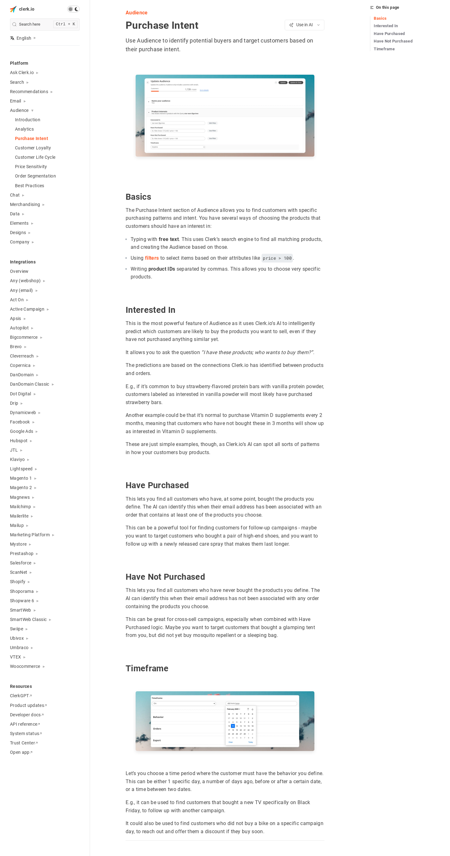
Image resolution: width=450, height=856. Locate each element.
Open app (21, 752)
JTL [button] (14, 450)
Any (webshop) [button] (25, 280)
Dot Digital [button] (20, 393)
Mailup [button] (17, 525)
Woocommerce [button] (25, 666)
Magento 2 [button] (21, 487)
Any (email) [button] (21, 290)
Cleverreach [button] (22, 355)
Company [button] (19, 241)
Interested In (386, 25)
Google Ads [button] (21, 431)
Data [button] (15, 213)
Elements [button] (19, 223)
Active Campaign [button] (27, 309)
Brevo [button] (16, 346)
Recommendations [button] (29, 91)
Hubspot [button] (19, 440)
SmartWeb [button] (20, 610)
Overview (19, 271)
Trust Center (24, 742)
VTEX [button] (15, 656)
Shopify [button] (17, 581)
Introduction (27, 119)
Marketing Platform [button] (30, 534)
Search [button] (17, 82)
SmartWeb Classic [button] (28, 619)
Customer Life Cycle (35, 157)
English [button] (20, 38)
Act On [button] (17, 299)
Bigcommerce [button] (24, 337)
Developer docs (27, 714)
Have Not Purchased (393, 41)
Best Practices (29, 185)
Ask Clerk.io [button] (22, 72)
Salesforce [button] (20, 562)
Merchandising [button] (25, 204)
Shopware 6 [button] (22, 600)
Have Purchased (389, 33)
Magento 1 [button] (21, 478)
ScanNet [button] (18, 572)
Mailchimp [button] (20, 506)
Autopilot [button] (19, 327)
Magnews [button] (20, 497)
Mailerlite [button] (19, 515)
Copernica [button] (20, 365)
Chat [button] (15, 195)
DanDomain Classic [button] (29, 384)
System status (26, 733)
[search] (45, 24)
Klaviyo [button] (17, 459)
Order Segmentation (35, 175)
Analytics (24, 129)
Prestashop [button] (21, 553)
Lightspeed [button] (21, 468)
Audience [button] (19, 110)
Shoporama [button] (22, 591)
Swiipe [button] (16, 628)
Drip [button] (14, 403)
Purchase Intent (31, 138)
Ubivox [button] (17, 638)
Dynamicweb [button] (23, 412)
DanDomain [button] (22, 374)
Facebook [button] (20, 421)
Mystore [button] (18, 544)
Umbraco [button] (19, 647)
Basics (380, 18)
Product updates (28, 705)
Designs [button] (18, 232)
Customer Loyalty (33, 147)
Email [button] (15, 100)
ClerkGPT (21, 695)
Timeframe (384, 49)
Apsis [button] (15, 318)
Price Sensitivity (31, 166)
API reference (25, 724)
